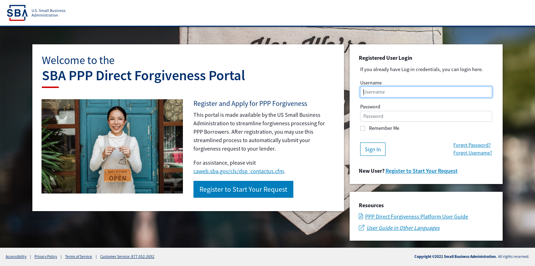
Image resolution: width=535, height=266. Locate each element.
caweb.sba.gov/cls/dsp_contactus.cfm (238, 171)
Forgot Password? (472, 145)
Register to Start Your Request (243, 189)
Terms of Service (78, 256)
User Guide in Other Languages (399, 227)
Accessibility (16, 256)
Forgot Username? (472, 153)
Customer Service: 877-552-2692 (127, 256)
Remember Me (384, 128)
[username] (426, 92)
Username (371, 83)
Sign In (373, 149)
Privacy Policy (45, 256)
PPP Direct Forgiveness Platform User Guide (413, 216)
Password (370, 106)
